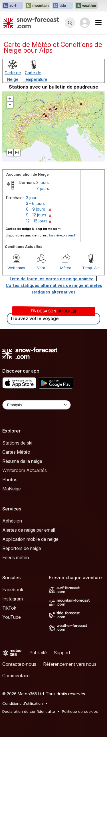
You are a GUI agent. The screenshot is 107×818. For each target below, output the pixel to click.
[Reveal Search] (70, 22)
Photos (9, 479)
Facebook (12, 589)
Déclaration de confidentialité (28, 711)
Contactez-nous (19, 664)
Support (62, 652)
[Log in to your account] (85, 22)
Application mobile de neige (30, 539)
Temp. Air (90, 267)
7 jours (42, 188)
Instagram (12, 599)
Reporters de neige (21, 548)
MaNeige (11, 489)
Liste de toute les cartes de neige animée (52, 278)
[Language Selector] (36, 405)
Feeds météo (15, 557)
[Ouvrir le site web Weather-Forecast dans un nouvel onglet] (86, 5)
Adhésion (12, 521)
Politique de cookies (80, 711)
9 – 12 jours (36, 214)
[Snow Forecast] (31, 22)
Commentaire (16, 675)
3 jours (42, 182)
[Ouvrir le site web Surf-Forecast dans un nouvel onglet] (12, 5)
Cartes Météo (16, 452)
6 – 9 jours (35, 209)
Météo (65, 267)
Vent (41, 267)
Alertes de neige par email (28, 530)
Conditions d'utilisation (22, 703)
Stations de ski (17, 443)
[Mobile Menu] (98, 22)
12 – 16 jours (37, 220)
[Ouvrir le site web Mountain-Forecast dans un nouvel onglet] (37, 5)
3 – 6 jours (35, 203)
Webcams (16, 267)
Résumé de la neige (22, 461)
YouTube (11, 617)
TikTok (9, 608)
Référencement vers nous (69, 664)
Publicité (38, 652)
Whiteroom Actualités (24, 470)
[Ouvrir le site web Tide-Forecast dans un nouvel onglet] (62, 5)
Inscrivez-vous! (62, 235)
